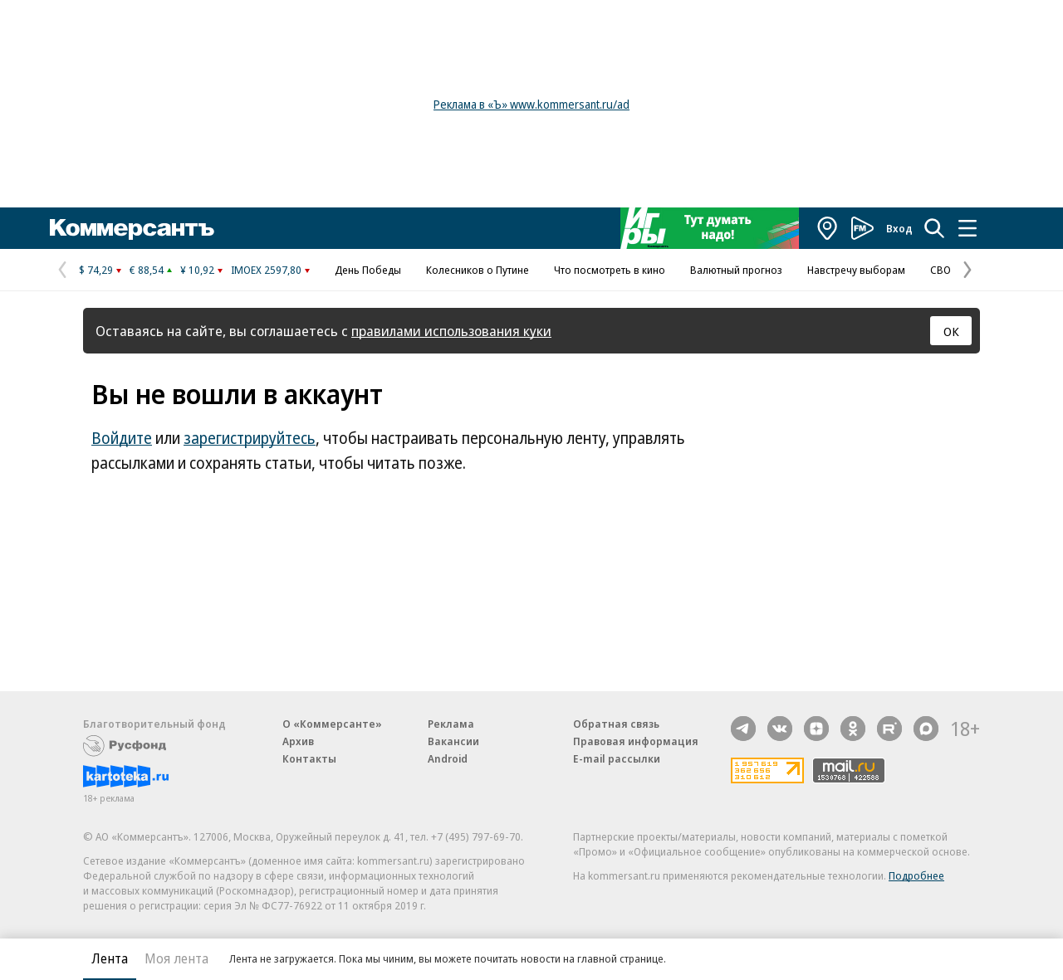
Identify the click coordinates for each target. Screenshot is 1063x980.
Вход (899, 228)
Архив (298, 741)
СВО (940, 269)
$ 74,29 (96, 269)
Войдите (121, 438)
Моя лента (176, 958)
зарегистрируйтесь (250, 438)
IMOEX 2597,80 (266, 269)
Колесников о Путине (477, 269)
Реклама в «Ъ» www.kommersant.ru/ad (531, 104)
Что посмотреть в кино (609, 269)
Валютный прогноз (736, 269)
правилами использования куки (451, 330)
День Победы (368, 269)
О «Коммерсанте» (332, 723)
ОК (951, 331)
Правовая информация (635, 741)
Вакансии (453, 741)
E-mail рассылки (616, 758)
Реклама (451, 723)
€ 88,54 (147, 269)
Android (448, 758)
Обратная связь (616, 723)
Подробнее (916, 875)
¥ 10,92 (197, 269)
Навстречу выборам (856, 269)
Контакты (309, 758)
